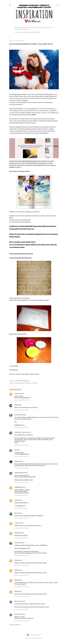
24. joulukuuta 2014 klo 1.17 (21, 508)
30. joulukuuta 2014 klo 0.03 (21, 609)
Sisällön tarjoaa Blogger (34, 635)
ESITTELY (24, 32)
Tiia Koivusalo (18, 415)
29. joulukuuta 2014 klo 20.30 (21, 596)
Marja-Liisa (17, 542)
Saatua (29, 383)
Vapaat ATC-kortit (34, 32)
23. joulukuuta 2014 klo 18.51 (21, 468)
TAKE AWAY (35, 383)
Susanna (16, 461)
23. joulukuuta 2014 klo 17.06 (21, 427)
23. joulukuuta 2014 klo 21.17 (21, 495)
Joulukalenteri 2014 (22, 383)
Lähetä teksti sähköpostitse (22, 380)
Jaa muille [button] (11, 380)
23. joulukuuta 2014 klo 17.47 (21, 445)
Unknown (17, 393)
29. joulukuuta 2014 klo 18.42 (21, 555)
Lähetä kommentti (14, 624)
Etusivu (17, 32)
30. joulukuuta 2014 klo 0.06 (21, 620)
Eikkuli (16, 560)
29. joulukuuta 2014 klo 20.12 (21, 575)
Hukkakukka (18, 487)
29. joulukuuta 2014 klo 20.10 (21, 565)
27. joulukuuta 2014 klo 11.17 (21, 537)
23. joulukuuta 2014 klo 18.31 (21, 456)
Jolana (16, 500)
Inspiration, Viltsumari (20, 432)
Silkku (16, 405)
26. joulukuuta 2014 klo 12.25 (21, 528)
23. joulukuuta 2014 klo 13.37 (21, 400)
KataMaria (17, 533)
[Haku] (58, 5)
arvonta (15, 383)
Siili (15, 450)
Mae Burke (39, 638)
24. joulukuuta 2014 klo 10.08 (21, 518)
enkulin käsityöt (19, 472)
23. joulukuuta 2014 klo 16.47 (21, 410)
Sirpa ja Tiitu (17, 601)
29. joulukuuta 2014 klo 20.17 (21, 586)
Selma (16, 513)
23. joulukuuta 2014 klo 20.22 (21, 482)
